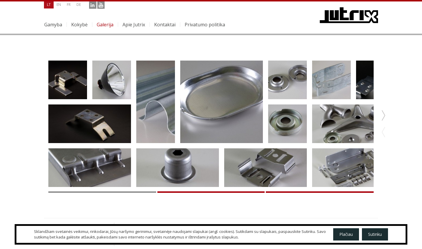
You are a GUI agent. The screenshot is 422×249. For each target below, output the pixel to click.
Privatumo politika (205, 24)
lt (49, 4)
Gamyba (53, 24)
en (59, 4)
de (78, 4)
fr (69, 4)
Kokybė (79, 24)
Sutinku (375, 234)
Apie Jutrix (133, 24)
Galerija (105, 24)
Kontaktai (165, 24)
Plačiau (346, 234)
